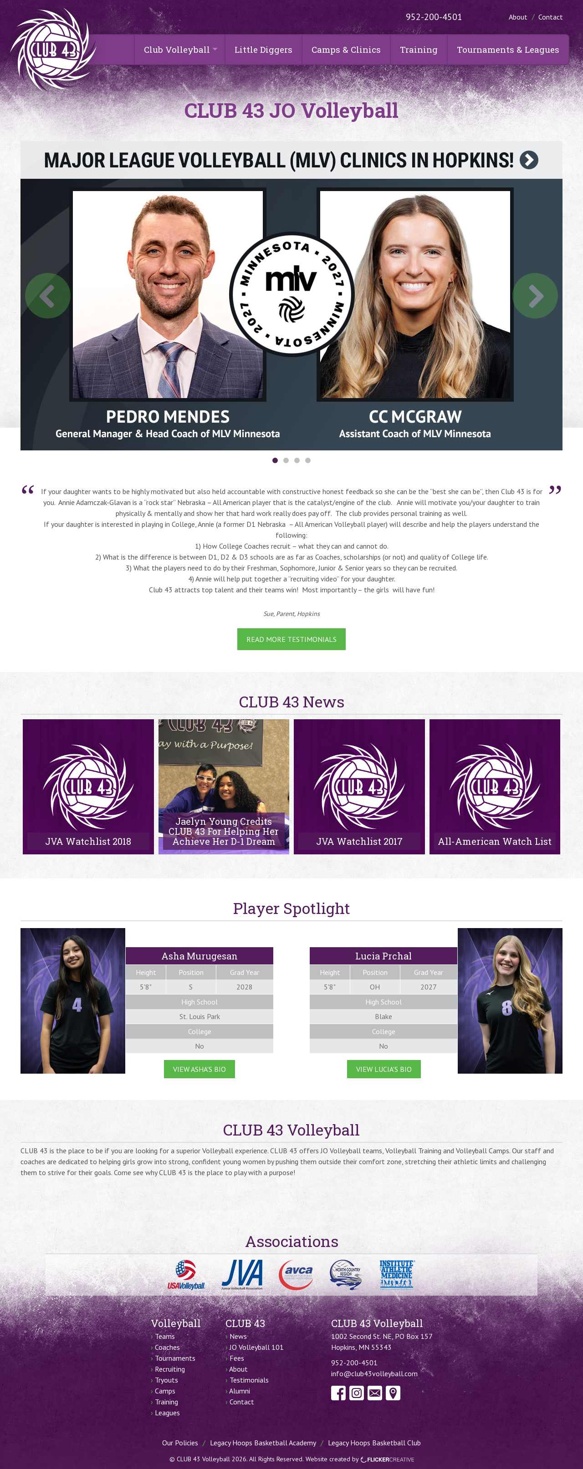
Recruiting (170, 1368)
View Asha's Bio (199, 1069)
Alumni (239, 1390)
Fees (237, 1358)
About (518, 16)
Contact (550, 16)
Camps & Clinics (346, 49)
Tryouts (166, 1379)
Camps (165, 1390)
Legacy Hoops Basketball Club (374, 1442)
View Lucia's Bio (384, 1069)
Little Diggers (263, 49)
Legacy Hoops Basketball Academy (263, 1442)
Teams (165, 1336)
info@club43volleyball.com (374, 1373)
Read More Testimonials (291, 639)
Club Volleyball (177, 49)
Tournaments (175, 1358)
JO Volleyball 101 (257, 1347)
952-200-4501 (434, 17)
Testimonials (249, 1379)
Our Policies (180, 1442)
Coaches (167, 1347)
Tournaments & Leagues (508, 49)
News (238, 1336)
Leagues (167, 1412)
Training (419, 49)
